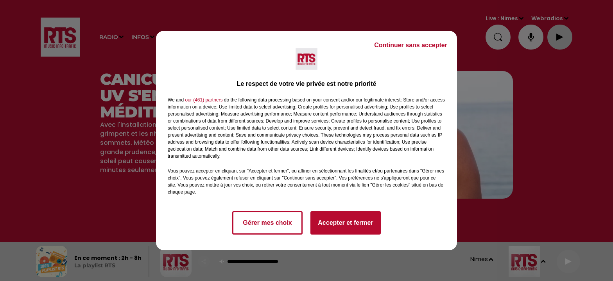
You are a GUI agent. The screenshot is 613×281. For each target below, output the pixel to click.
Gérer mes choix (267, 222)
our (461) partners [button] (203, 100)
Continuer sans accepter (410, 45)
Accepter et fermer (345, 222)
